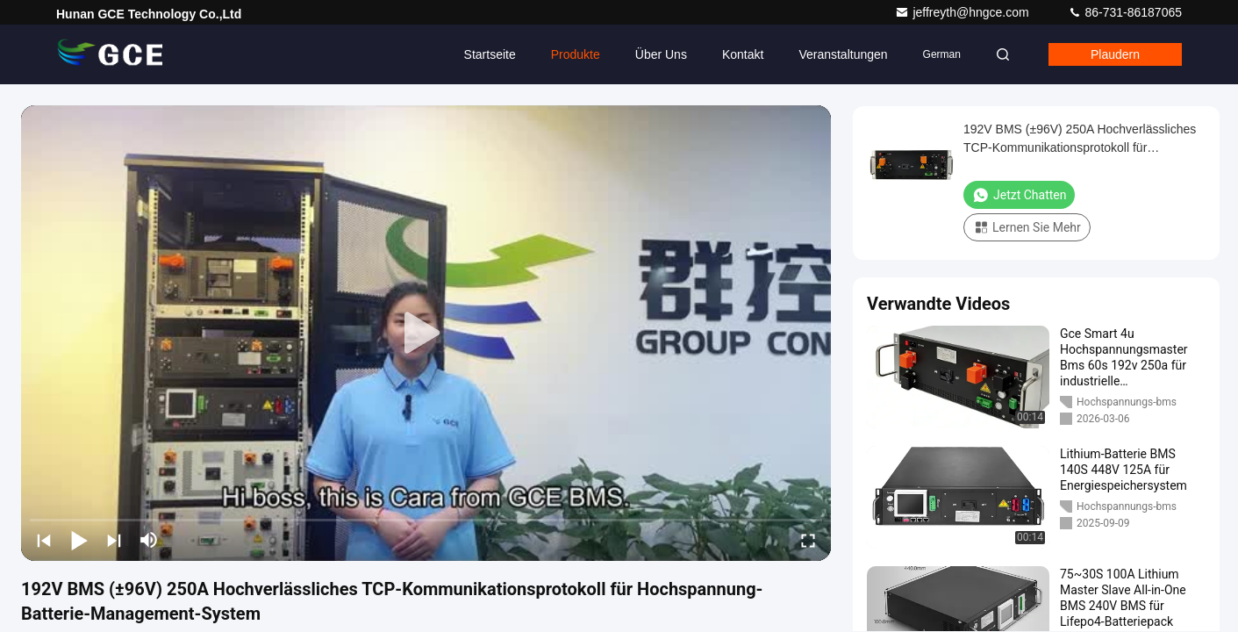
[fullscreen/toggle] (808, 540)
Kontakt (742, 54)
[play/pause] (79, 540)
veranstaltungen (842, 54)
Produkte (575, 54)
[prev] (43, 540)
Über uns (661, 54)
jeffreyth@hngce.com (963, 12)
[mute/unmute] (149, 540)
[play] (426, 334)
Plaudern (1115, 54)
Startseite (490, 54)
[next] (114, 540)
